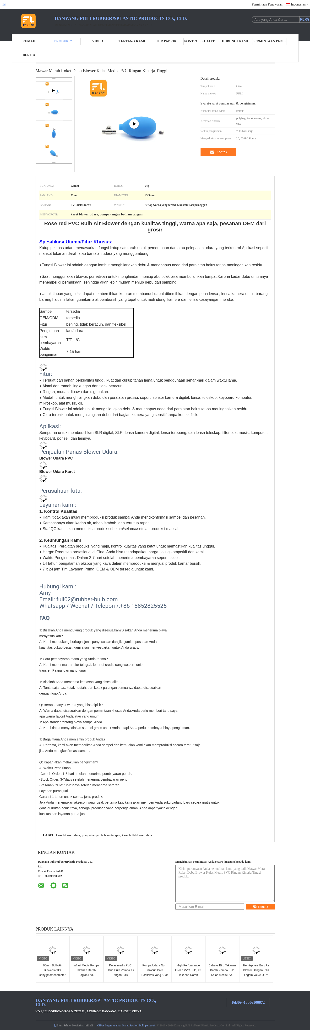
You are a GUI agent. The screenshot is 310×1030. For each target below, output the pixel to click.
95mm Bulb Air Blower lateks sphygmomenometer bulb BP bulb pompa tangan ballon (52, 975)
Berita (29, 55)
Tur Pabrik (166, 41)
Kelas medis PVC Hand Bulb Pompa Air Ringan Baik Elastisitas (120, 972)
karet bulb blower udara (137, 835)
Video (97, 41)
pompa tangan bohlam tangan (101, 835)
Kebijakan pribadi (82, 1025)
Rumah (28, 41)
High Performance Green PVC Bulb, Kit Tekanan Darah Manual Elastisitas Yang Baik (188, 975)
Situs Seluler (62, 1025)
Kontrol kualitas (201, 41)
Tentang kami (132, 41)
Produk (63, 41)
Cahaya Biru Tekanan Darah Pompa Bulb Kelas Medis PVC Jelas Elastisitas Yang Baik (222, 975)
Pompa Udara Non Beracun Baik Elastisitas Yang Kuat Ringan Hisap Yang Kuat (154, 975)
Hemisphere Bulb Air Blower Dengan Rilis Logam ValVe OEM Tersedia (256, 972)
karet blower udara (68, 835)
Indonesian (299, 4)
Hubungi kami (235, 41)
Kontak (222, 152)
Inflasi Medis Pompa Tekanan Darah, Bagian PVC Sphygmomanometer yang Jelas (86, 975)
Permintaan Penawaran (267, 4)
